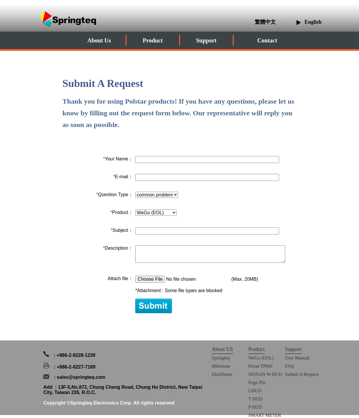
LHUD (254, 390)
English (313, 22)
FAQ (289, 366)
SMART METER (264, 415)
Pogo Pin (256, 382)
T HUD (255, 398)
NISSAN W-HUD (265, 374)
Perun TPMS (260, 366)
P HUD (255, 407)
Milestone (221, 366)
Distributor (222, 374)
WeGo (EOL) (260, 357)
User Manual (297, 357)
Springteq (221, 357)
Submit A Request (302, 374)
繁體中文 (266, 22)
